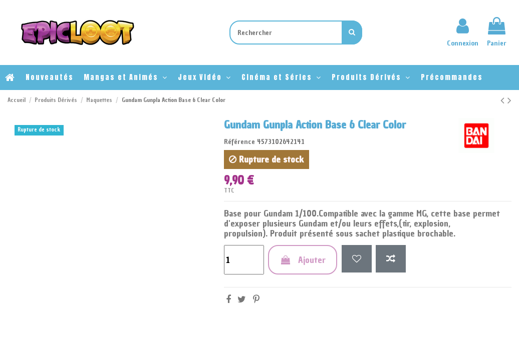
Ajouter (303, 260)
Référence (239, 141)
